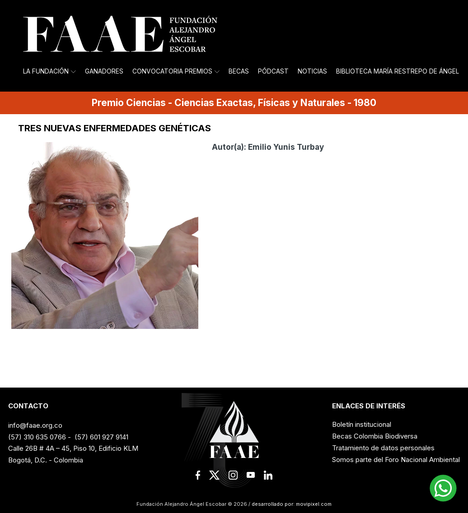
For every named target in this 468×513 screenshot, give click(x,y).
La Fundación (49, 71)
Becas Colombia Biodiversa (374, 436)
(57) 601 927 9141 (101, 437)
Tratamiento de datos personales (383, 448)
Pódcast (273, 71)
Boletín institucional (361, 424)
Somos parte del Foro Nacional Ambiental (396, 459)
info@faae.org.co (35, 425)
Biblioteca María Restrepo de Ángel (397, 71)
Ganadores (104, 71)
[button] (443, 488)
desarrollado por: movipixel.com (291, 504)
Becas (239, 71)
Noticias (312, 71)
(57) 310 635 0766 (37, 437)
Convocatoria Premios (176, 71)
